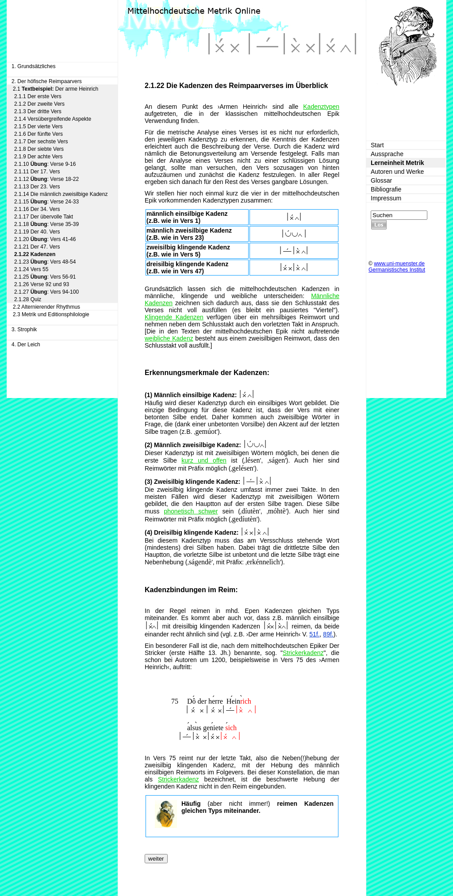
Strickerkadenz (303, 652)
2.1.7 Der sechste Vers (41, 141)
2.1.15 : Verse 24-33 (46, 202)
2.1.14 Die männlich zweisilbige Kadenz (60, 194)
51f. (314, 634)
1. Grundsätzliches (33, 66)
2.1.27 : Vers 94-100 (46, 292)
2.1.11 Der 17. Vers (37, 171)
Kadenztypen (321, 106)
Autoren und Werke (397, 171)
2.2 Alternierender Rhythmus (46, 307)
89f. (328, 634)
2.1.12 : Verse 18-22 (46, 179)
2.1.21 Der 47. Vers (37, 247)
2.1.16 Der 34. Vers (37, 209)
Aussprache (387, 153)
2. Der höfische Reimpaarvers (47, 81)
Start (377, 145)
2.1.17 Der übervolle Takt (43, 217)
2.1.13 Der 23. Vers (37, 187)
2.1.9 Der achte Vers (38, 156)
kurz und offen (203, 460)
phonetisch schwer (191, 511)
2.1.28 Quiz (27, 299)
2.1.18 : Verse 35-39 (46, 224)
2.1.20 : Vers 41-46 (45, 239)
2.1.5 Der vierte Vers (38, 126)
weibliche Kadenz (169, 338)
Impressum (386, 198)
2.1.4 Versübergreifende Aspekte (52, 119)
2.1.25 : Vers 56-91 (45, 277)
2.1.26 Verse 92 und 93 (41, 284)
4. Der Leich (26, 344)
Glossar (381, 180)
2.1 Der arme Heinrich (55, 89)
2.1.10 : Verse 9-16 (45, 164)
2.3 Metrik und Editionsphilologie (51, 314)
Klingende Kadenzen (174, 317)
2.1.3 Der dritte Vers (37, 111)
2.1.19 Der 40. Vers (37, 232)
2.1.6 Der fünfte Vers (38, 134)
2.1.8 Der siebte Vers (39, 149)
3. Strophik (24, 329)
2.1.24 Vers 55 (31, 269)
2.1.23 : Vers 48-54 (45, 262)
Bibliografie (386, 189)
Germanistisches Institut (397, 270)
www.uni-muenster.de (399, 263)
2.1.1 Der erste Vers (37, 96)
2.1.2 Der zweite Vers (39, 104)
